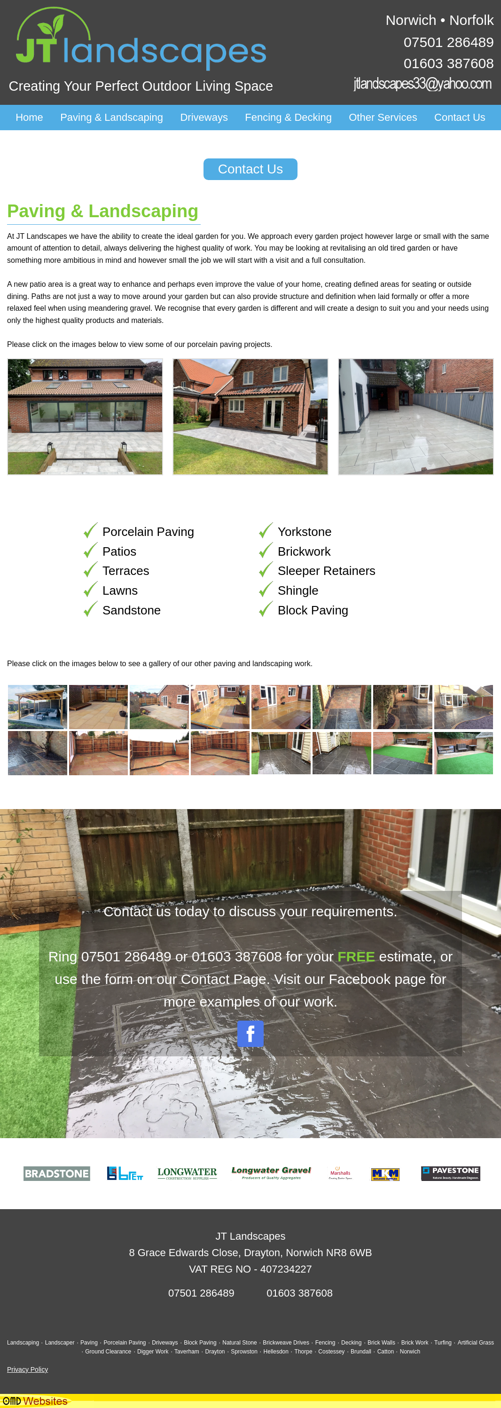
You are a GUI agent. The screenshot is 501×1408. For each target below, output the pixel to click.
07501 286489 (449, 42)
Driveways (203, 117)
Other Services (383, 117)
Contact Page (223, 979)
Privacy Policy (27, 1369)
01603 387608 (449, 63)
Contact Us (459, 117)
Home (29, 117)
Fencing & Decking (288, 117)
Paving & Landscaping (111, 117)
